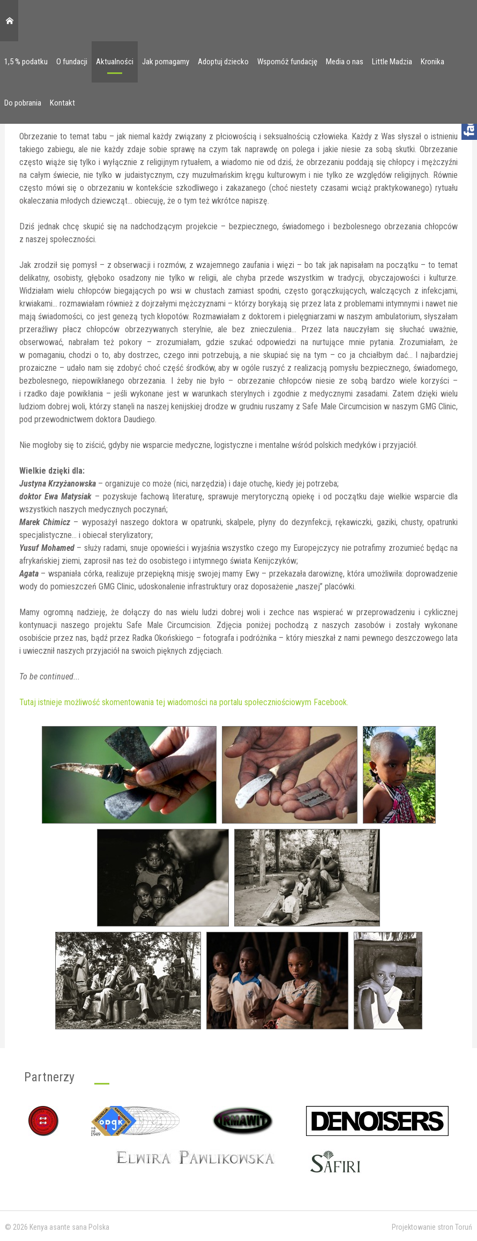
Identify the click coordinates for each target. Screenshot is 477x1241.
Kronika (432, 61)
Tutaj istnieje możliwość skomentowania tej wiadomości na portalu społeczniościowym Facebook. (183, 702)
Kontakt (62, 103)
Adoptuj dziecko (223, 61)
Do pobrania (22, 103)
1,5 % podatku (26, 61)
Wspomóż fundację (287, 61)
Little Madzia (392, 61)
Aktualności (114, 61)
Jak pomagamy (165, 61)
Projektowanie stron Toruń (432, 1227)
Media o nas (344, 61)
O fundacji (71, 61)
